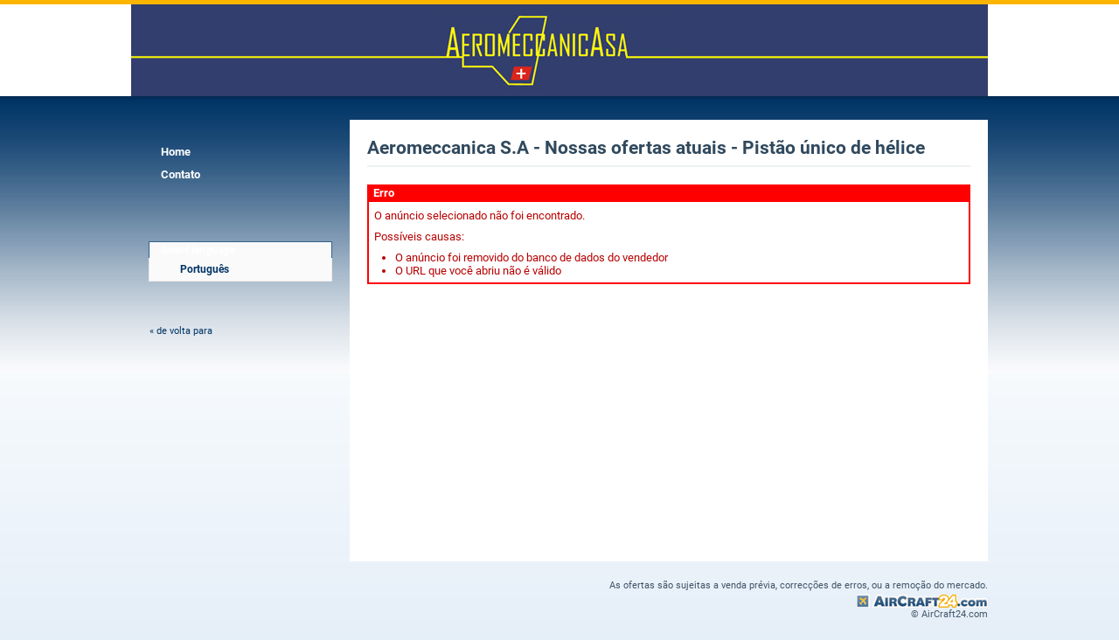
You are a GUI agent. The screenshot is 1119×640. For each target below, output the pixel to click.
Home (176, 151)
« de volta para (180, 331)
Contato (180, 174)
